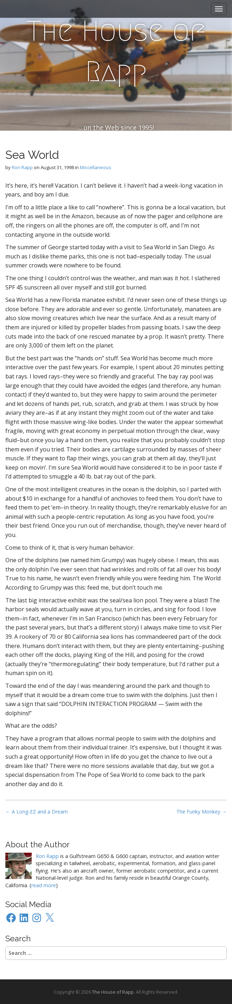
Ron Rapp (22, 167)
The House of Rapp (116, 51)
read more (43, 885)
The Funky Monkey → (201, 811)
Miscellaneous (95, 167)
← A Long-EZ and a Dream (36, 811)
